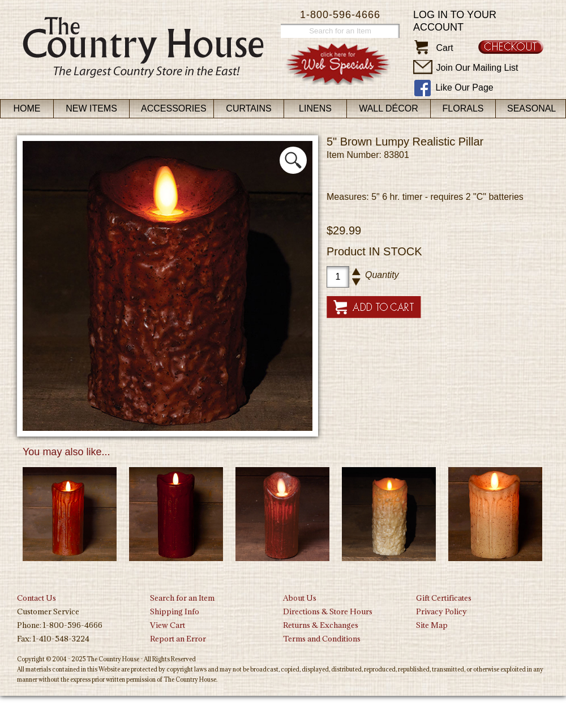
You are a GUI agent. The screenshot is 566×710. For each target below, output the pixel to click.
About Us (299, 598)
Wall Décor (388, 108)
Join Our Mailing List (477, 67)
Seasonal (531, 108)
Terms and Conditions (322, 639)
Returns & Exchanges (320, 625)
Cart (444, 48)
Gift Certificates (443, 598)
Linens (315, 108)
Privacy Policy (441, 611)
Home (27, 108)
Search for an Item (182, 598)
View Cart (167, 625)
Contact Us (36, 598)
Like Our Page (464, 87)
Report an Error (178, 639)
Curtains (248, 108)
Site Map (432, 625)
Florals (463, 108)
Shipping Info (174, 611)
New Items (91, 108)
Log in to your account (454, 21)
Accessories (174, 108)
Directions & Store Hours (327, 611)
